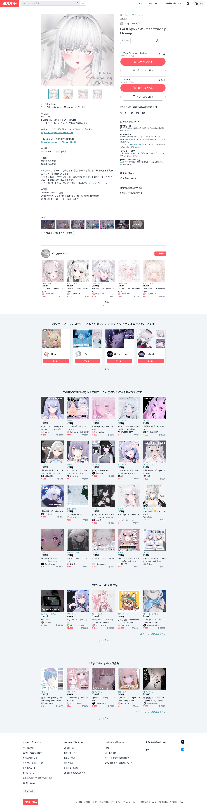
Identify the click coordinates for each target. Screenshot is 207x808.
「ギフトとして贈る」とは (134, 113)
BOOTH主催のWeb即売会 (74, 773)
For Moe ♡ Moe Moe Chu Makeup (129, 290)
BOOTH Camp (29, 783)
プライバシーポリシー (130, 802)
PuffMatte (150, 354)
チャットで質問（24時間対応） (118, 758)
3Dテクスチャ (138, 15)
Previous (43, 50)
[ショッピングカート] (188, 3)
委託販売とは (28, 773)
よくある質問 (110, 753)
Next (112, 50)
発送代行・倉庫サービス (33, 763)
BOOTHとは (154, 3)
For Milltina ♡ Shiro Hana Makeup (52, 290)
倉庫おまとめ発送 (71, 768)
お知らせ (108, 748)
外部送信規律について (148, 802)
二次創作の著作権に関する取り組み (37, 778)
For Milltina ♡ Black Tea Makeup (78, 290)
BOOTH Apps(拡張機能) (33, 753)
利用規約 (87, 802)
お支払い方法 (128, 178)
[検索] (77, 3)
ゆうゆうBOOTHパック (146, 145)
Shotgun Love (120, 354)
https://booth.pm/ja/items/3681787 (57, 132)
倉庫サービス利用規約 (101, 802)
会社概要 (79, 802)
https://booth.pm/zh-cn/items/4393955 (59, 142)
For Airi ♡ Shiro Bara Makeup (103, 290)
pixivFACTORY (125, 162)
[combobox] (50, 3)
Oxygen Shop (60, 253)
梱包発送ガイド (29, 768)
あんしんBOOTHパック (128, 145)
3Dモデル (124, 15)
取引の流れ (127, 173)
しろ (85, 354)
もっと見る (103, 371)
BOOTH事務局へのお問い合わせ (118, 763)
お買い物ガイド (70, 753)
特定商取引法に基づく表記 (131, 188)
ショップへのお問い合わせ (131, 193)
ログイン (138, 3)
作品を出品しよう (173, 3)
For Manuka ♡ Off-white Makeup (154, 290)
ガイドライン (115, 802)
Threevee (55, 354)
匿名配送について (30, 758)
